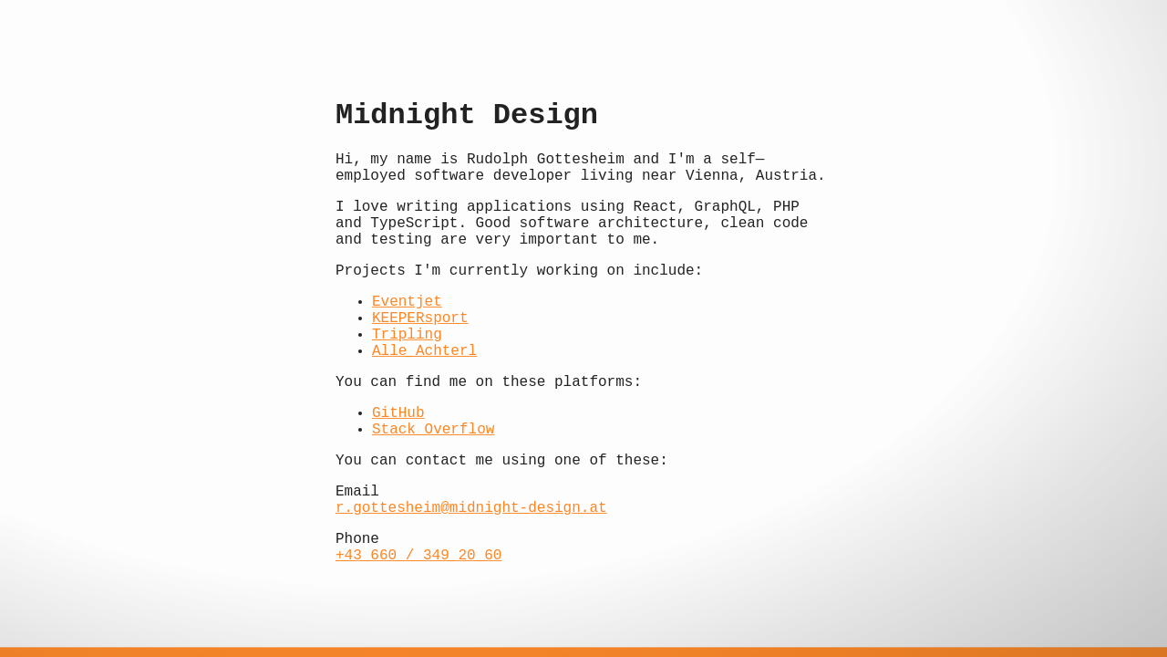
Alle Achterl (424, 351)
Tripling (407, 335)
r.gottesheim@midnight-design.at (471, 508)
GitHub (398, 413)
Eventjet (407, 302)
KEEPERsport (420, 318)
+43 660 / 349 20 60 (418, 556)
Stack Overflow (433, 430)
